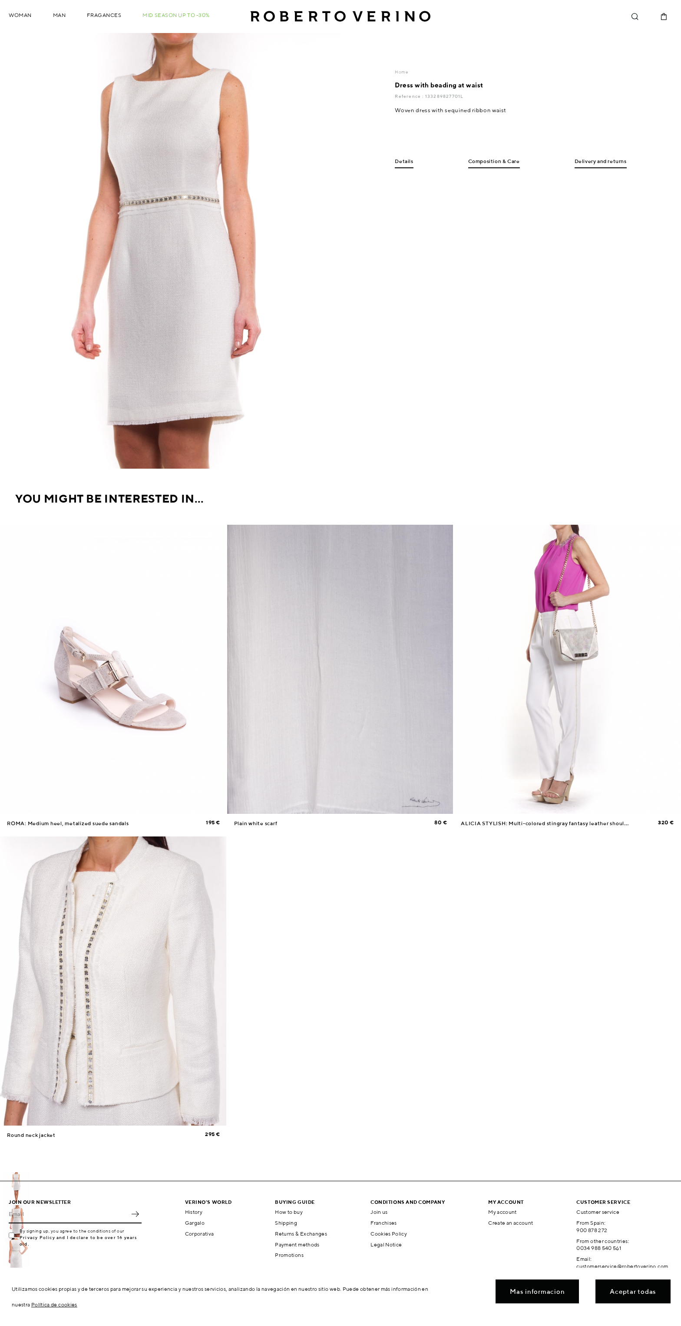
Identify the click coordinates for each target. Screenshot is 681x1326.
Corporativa (199, 1233)
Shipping (286, 1222)
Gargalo (195, 1222)
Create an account (510, 1222)
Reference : (410, 96)
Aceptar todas (633, 1291)
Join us (379, 1212)
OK (135, 1214)
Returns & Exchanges (301, 1233)
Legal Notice (386, 1244)
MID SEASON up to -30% (176, 15)
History (194, 1212)
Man (59, 15)
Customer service (597, 1212)
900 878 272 (591, 1230)
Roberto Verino (340, 16)
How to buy (289, 1212)
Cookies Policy (388, 1233)
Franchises (383, 1222)
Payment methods (297, 1244)
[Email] (69, 1214)
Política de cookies (54, 1304)
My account (502, 1212)
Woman (20, 15)
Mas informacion (537, 1291)
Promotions (289, 1255)
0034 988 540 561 (598, 1248)
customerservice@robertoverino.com (622, 1266)
